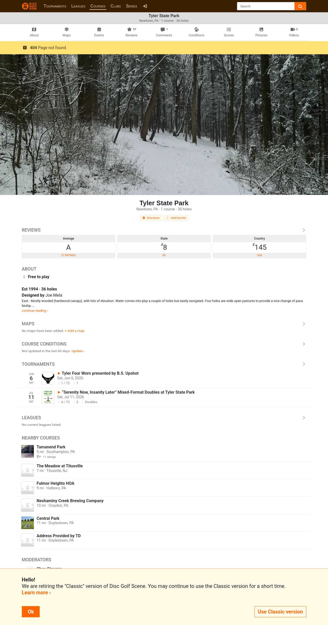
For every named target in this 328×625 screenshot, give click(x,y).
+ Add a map (74, 331)
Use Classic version (280, 612)
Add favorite (176, 218)
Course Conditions (164, 344)
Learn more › (36, 592)
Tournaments (55, 6)
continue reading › (35, 310)
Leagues (78, 6)
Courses (97, 6)
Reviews (164, 230)
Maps (164, 323)
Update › (78, 351)
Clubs (115, 6)
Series (131, 6)
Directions (151, 218)
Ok (30, 612)
